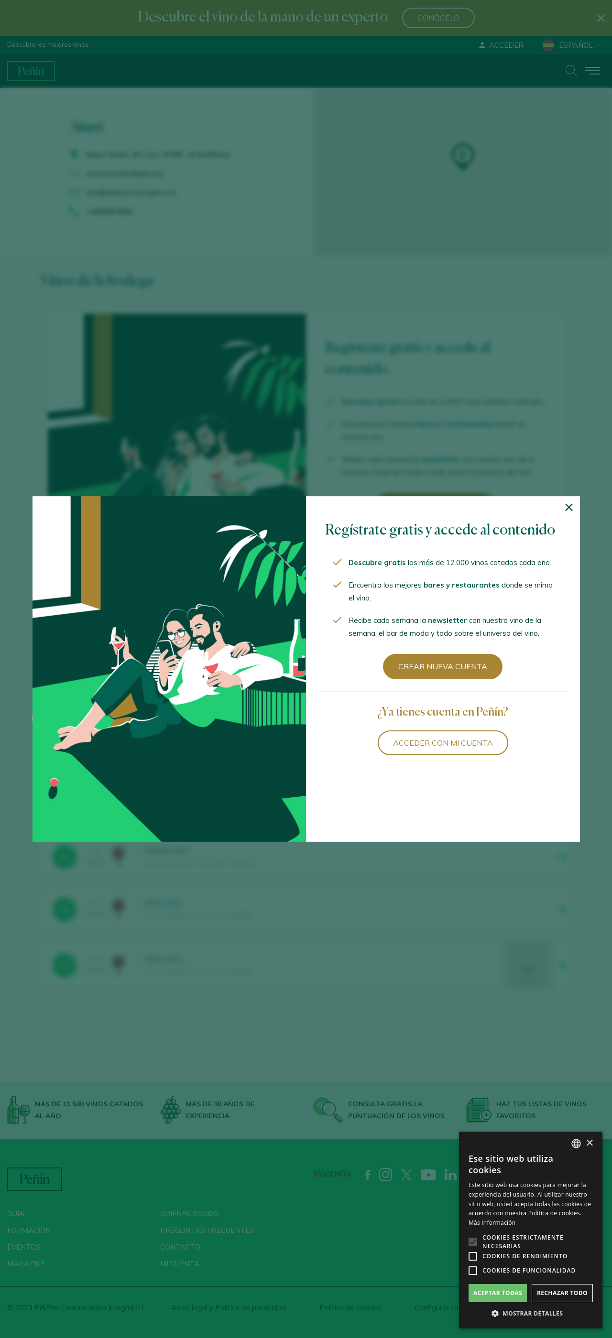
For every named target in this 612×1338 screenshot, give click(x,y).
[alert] (530, 1230)
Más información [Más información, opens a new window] (492, 1223)
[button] (531, 1313)
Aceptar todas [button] (497, 1293)
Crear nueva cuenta (442, 666)
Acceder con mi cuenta (443, 743)
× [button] (589, 1143)
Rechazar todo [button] (562, 1293)
